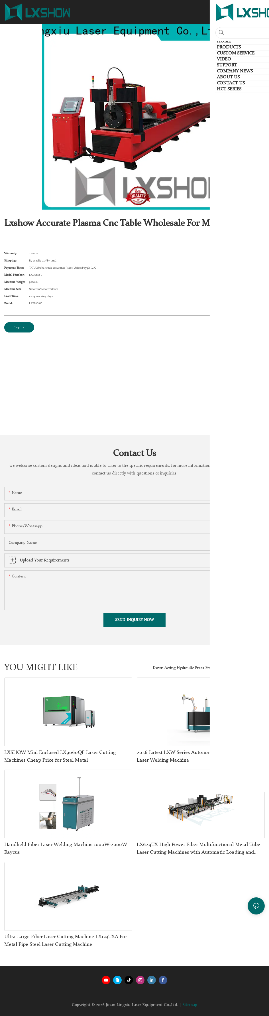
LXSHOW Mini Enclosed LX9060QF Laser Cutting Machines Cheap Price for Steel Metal (60, 756)
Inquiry (19, 327)
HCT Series (252, 668)
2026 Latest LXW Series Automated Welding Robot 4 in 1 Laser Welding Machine (200, 756)
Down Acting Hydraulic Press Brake (184, 668)
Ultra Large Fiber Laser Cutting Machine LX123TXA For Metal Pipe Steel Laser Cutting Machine (65, 940)
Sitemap (189, 1005)
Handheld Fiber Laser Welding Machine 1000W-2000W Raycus (65, 848)
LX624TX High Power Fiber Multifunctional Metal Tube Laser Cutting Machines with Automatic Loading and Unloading (198, 849)
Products (228, 668)
